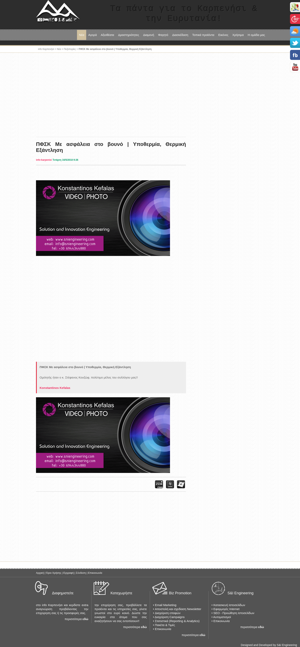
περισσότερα (73, 619)
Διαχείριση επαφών (167, 613)
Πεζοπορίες (70, 49)
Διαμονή (148, 35)
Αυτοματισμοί (222, 617)
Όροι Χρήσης (53, 572)
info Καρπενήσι (46, 49)
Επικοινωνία (95, 572)
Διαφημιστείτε (63, 593)
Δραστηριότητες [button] (128, 35)
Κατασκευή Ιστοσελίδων (229, 605)
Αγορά (92, 35)
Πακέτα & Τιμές (165, 625)
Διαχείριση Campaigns (170, 617)
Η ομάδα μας (256, 35)
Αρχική (40, 572)
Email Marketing (165, 605)
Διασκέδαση (180, 35)
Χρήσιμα (238, 35)
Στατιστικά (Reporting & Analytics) (177, 621)
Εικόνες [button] (223, 35)
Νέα (81, 35)
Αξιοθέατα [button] (107, 35)
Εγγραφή (68, 572)
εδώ (85, 619)
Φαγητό (163, 35)
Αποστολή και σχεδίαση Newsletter (178, 609)
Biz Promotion (180, 593)
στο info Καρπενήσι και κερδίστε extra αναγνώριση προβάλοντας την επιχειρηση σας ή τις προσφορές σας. (62, 609)
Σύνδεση (81, 572)
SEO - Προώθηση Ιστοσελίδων (233, 613)
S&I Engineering (241, 593)
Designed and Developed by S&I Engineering (269, 645)
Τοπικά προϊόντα (203, 35)
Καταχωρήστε (121, 593)
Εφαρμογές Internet (226, 609)
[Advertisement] (150, 93)
